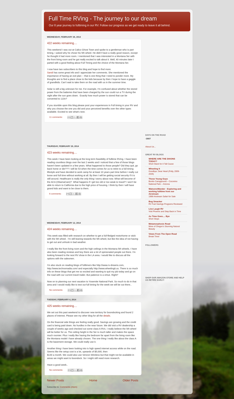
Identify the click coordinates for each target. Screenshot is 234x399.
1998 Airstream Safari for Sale (162, 196)
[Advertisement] (104, 134)
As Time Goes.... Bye (159, 216)
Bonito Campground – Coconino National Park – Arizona (163, 182)
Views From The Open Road (163, 234)
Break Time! (154, 236)
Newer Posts (55, 380)
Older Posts (130, 380)
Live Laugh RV (156, 209)
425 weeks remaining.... (62, 306)
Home (93, 380)
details (106, 315)
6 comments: (55, 194)
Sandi (50, 72)
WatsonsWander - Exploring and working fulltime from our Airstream (165, 191)
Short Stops (154, 219)
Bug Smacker (155, 201)
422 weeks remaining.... (62, 43)
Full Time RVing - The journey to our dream (103, 18)
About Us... (150, 146)
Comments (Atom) (68, 387)
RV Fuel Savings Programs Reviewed (165, 204)
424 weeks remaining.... (62, 229)
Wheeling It (154, 169)
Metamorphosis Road (159, 224)
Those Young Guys (158, 179)
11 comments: (56, 117)
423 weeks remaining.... (62, 152)
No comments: (56, 290)
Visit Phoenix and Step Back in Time (165, 211)
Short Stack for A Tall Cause (161, 164)
